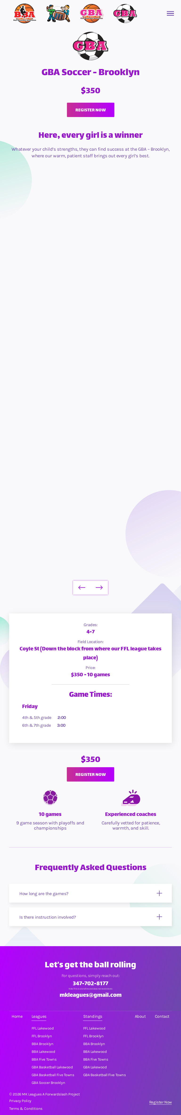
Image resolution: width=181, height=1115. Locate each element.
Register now (90, 110)
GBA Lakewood (95, 1067)
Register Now (160, 1102)
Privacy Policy (20, 1101)
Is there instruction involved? (47, 917)
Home (17, 1016)
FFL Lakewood (43, 1028)
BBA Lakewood (43, 1052)
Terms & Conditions (25, 1109)
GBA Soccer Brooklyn (48, 1083)
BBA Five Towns (44, 1059)
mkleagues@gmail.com (91, 996)
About (140, 1016)
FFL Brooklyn (42, 1036)
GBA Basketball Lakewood (52, 1067)
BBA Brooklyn (42, 1044)
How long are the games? (43, 893)
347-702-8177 (90, 984)
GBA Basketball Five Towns (53, 1075)
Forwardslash (56, 1094)
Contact (162, 1016)
